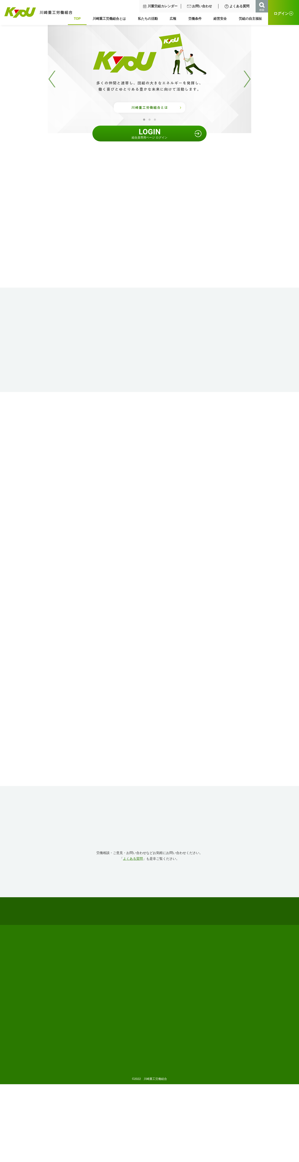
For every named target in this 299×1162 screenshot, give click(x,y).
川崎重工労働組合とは (111, 18)
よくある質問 (238, 6)
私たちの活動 (149, 18)
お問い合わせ (201, 6)
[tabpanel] (149, 79)
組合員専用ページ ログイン (149, 133)
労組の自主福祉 (252, 18)
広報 (175, 18)
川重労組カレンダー (162, 6)
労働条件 (196, 18)
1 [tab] (144, 120)
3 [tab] (155, 120)
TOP (79, 18)
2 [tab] (149, 120)
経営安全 (222, 18)
